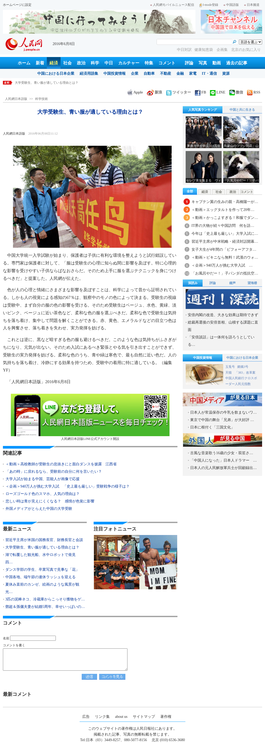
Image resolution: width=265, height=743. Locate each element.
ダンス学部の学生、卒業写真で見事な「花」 (42, 570)
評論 (189, 63)
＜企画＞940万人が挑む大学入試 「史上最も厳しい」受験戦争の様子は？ (68, 486)
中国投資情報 (114, 74)
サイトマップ (144, 717)
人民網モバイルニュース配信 (172, 5)
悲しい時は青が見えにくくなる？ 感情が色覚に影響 (52, 501)
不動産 (165, 74)
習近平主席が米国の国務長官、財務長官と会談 (48, 83)
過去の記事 (236, 63)
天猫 (228, 372)
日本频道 (251, 5)
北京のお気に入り (246, 50)
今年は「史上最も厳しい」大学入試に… (224, 234)
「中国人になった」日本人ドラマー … (223, 460)
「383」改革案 (245, 372)
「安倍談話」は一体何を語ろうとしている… (221, 341)
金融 (180, 74)
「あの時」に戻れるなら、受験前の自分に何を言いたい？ (54, 472)
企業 (134, 74)
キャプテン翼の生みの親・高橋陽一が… (224, 202)
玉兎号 (230, 367)
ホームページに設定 (17, 5)
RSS (253, 92)
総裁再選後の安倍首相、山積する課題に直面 (223, 326)
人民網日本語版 (16, 99)
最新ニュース (17, 529)
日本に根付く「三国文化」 (212, 427)
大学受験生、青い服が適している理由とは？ (42, 547)
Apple (135, 92)
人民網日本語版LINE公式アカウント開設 (90, 417)
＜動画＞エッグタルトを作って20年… (222, 210)
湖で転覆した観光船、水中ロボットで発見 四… (42, 558)
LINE (217, 92)
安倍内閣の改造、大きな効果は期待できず (223, 315)
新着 (40, 63)
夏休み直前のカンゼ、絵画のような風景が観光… (42, 588)
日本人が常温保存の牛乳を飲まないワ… (223, 412)
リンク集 (102, 717)
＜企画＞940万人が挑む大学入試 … (222, 265)
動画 (216, 63)
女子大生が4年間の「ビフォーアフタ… (223, 249)
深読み (193, 283)
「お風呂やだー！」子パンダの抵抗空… (224, 273)
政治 (81, 63)
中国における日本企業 (55, 74)
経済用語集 (89, 74)
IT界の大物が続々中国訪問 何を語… (222, 226)
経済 (53, 63)
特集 (149, 63)
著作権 (165, 717)
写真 (203, 63)
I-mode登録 (208, 5)
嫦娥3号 (242, 367)
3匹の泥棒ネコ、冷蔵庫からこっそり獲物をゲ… (45, 599)
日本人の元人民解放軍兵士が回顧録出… (223, 468)
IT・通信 (209, 74)
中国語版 (231, 5)
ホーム (24, 63)
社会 (67, 63)
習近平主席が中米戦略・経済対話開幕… (224, 242)
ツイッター (178, 92)
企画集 (223, 50)
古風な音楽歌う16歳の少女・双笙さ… (221, 453)
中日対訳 (184, 50)
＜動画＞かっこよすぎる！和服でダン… (224, 218)
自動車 (149, 74)
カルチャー (128, 63)
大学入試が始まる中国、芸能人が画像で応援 (43, 479)
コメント (166, 63)
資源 (226, 74)
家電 (193, 74)
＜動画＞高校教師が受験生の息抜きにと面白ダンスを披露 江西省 (61, 464)
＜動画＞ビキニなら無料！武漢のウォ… (224, 257)
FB (200, 92)
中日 (108, 63)
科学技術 (41, 99)
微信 (236, 92)
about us (121, 717)
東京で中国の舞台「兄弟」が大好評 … (222, 420)
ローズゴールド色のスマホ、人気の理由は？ (43, 494)
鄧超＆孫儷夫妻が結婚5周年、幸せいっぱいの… (45, 607)
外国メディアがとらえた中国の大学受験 (39, 509)
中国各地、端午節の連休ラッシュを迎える (40, 577)
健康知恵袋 (204, 50)
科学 (95, 63)
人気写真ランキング (202, 110)
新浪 (154, 92)
